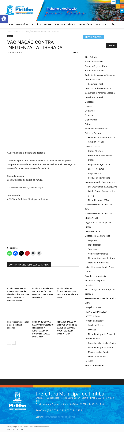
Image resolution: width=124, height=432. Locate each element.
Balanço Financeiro (94, 61)
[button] (113, 24)
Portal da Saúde (92, 338)
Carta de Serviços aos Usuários (100, 75)
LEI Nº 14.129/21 (96, 168)
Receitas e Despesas (95, 280)
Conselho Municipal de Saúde (102, 343)
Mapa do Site (94, 173)
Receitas (89, 285)
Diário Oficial (91, 119)
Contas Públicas (92, 79)
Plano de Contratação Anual (101, 258)
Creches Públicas (96, 325)
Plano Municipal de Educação (102, 334)
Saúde (10, 36)
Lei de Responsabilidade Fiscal (99, 267)
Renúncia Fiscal (95, 83)
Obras (88, 271)
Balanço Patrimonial (94, 70)
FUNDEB (92, 329)
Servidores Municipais (95, 276)
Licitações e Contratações (97, 235)
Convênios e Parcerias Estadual (100, 92)
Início (9, 31)
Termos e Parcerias (94, 365)
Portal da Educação (94, 320)
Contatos (100, 24)
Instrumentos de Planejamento (100, 182)
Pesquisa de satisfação (99, 177)
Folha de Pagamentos (95, 133)
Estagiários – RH (93, 307)
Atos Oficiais (91, 57)
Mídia (71, 24)
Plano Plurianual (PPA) (98, 200)
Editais (88, 124)
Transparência (84, 24)
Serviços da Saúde (97, 356)
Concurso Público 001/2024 (98, 88)
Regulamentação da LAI (99, 164)
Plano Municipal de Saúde (100, 347)
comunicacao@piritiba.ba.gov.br (60, 416)
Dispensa (92, 240)
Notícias (48, 24)
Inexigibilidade (94, 244)
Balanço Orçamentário (96, 66)
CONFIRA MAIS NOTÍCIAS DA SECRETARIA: (29, 265)
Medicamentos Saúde (98, 352)
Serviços (60, 24)
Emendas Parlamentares (97, 128)
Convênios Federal (94, 97)
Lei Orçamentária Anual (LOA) (102, 186)
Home (11, 24)
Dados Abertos (95, 151)
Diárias (88, 106)
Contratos (90, 110)
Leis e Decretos (92, 231)
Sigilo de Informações (98, 262)
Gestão (36, 24)
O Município (23, 24)
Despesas (89, 101)
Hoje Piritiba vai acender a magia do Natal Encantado (18, 325)
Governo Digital (92, 146)
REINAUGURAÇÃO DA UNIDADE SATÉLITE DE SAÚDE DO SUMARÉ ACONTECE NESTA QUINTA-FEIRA (67, 328)
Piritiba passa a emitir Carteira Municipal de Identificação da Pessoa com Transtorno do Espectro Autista (18, 294)
